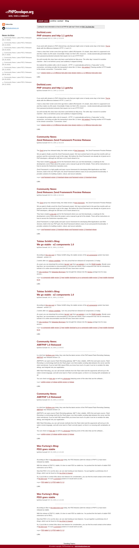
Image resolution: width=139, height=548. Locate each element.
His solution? (86, 67)
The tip (107, 46)
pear (63, 277)
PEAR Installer (96, 264)
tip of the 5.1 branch (66, 473)
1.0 (54, 73)
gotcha (48, 73)
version (53, 177)
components (46, 277)
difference (58, 73)
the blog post (42, 478)
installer (67, 277)
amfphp (43, 382)
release (66, 177)
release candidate (54, 260)
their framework (79, 150)
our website (80, 264)
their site (52, 378)
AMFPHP (40, 357)
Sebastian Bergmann (59, 272)
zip (71, 264)
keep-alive (64, 73)
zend (42, 177)
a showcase (66, 378)
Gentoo (89, 272)
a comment (57, 478)
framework (48, 177)
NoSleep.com (50, 355)
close (69, 73)
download (61, 177)
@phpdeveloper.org (10, 28)
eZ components (92, 255)
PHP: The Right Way (88, 27)
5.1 (49, 482)
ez (42, 277)
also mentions (43, 272)
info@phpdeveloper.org (82, 546)
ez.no (77, 277)
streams (43, 73)
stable (52, 277)
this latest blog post (56, 459)
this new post (49, 255)
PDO (42, 482)
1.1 (52, 73)
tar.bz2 (67, 264)
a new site (53, 162)
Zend (41, 150)
